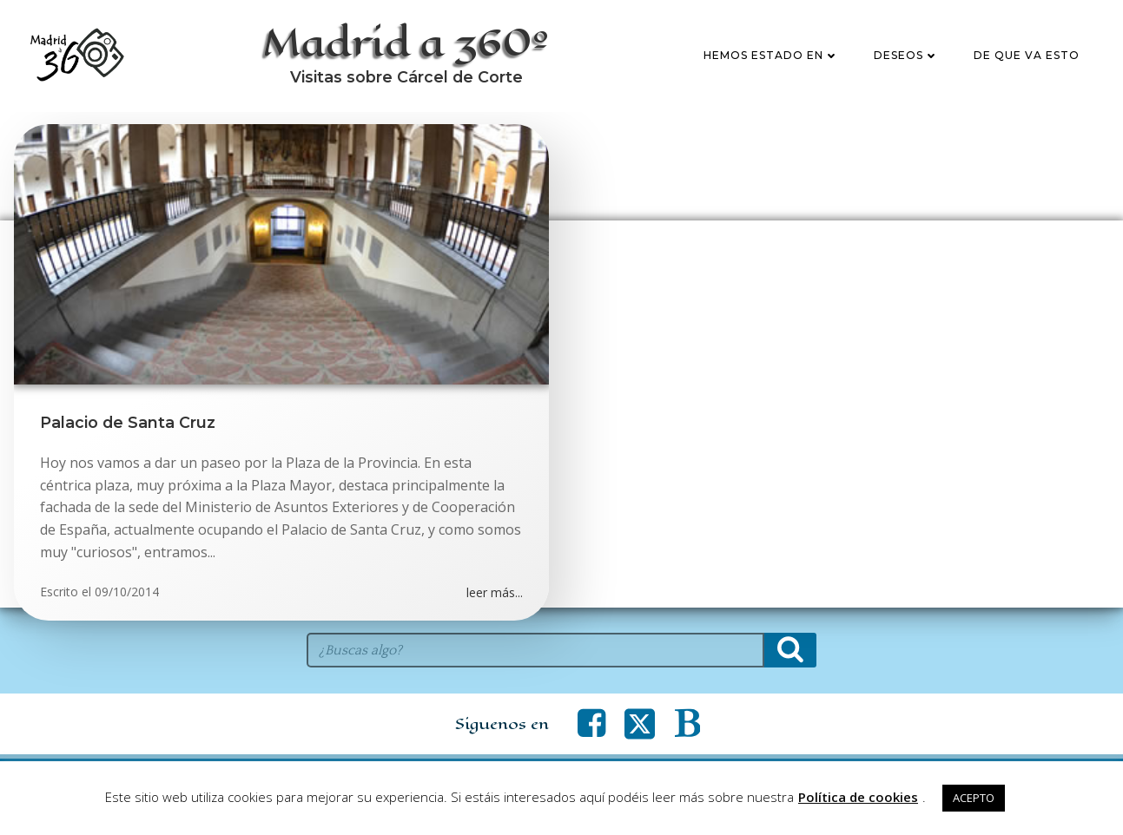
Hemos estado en (771, 55)
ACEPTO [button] (973, 797)
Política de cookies (858, 796)
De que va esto (1027, 55)
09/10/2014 (127, 591)
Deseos (906, 55)
